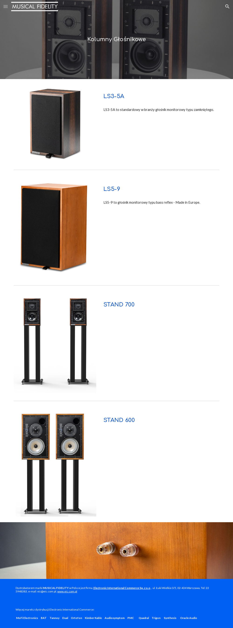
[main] (116, 39)
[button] (5, 6)
